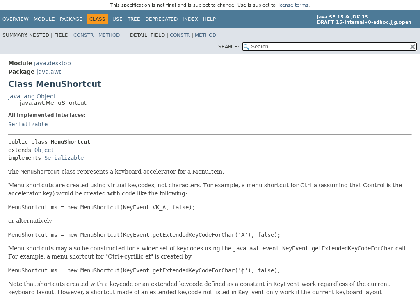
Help (209, 19)
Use (117, 19)
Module (44, 19)
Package (71, 19)
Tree (134, 19)
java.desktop (52, 63)
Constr (83, 35)
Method (109, 35)
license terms (292, 5)
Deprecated (161, 19)
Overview (15, 19)
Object (44, 150)
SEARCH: (229, 47)
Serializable (28, 124)
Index (190, 19)
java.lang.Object (31, 96)
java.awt (49, 71)
